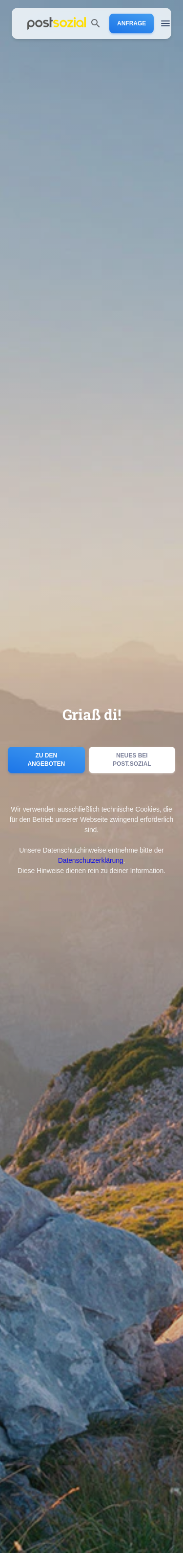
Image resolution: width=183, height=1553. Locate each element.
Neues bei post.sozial (132, 760)
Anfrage (131, 23)
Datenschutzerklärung (90, 860)
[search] (95, 23)
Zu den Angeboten (46, 760)
